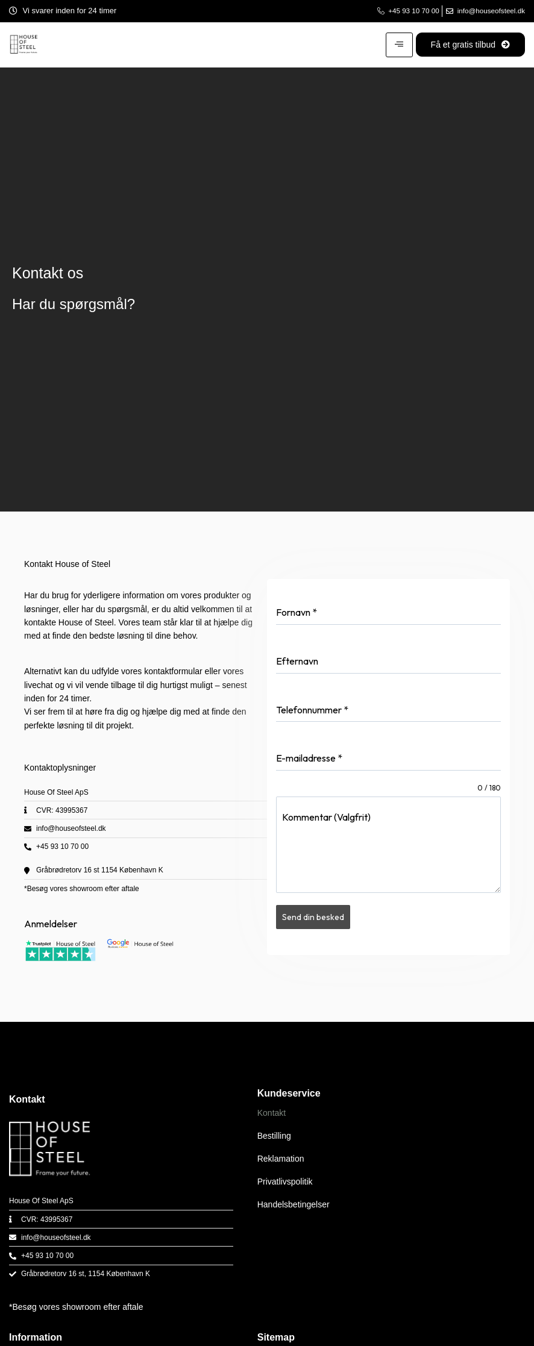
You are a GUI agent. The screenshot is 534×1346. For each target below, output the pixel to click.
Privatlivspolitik (285, 1182)
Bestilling (274, 1136)
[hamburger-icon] (399, 42)
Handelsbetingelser (293, 1205)
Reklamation (280, 1159)
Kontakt (271, 1113)
